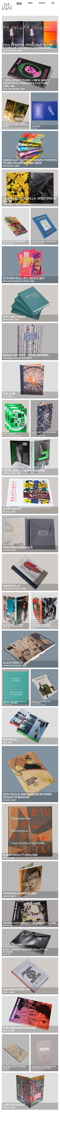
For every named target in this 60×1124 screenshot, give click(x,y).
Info (53, 3)
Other (30, 3)
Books (19, 3)
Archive (42, 3)
